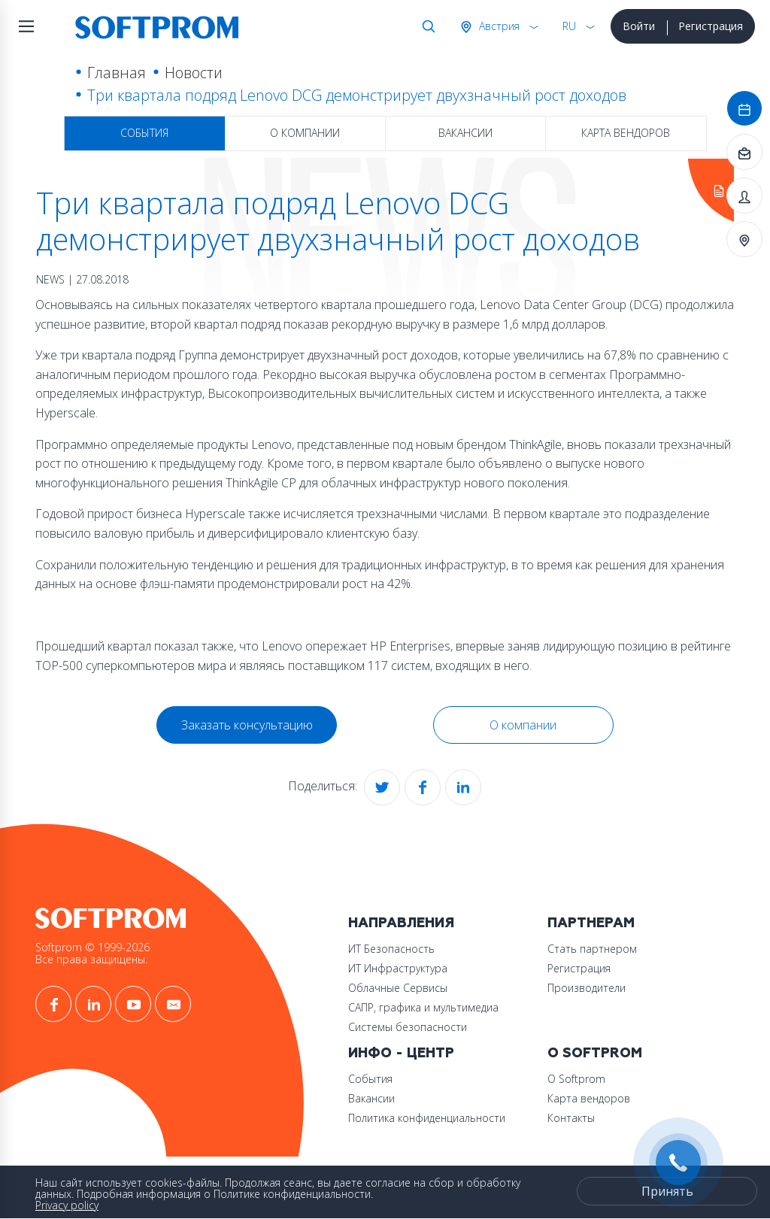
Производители (586, 988)
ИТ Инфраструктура (397, 968)
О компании (305, 133)
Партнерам (591, 923)
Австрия (498, 26)
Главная (116, 72)
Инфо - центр (401, 1053)
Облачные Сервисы (397, 988)
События (144, 133)
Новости (194, 72)
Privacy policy (67, 1205)
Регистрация (710, 26)
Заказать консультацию (247, 725)
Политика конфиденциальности (426, 1118)
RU (569, 26)
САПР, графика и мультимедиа (423, 1007)
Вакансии (465, 133)
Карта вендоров (625, 133)
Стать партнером (592, 949)
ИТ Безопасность (391, 949)
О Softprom (594, 1053)
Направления (401, 923)
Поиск (425, 26)
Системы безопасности (407, 1027)
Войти (639, 26)
